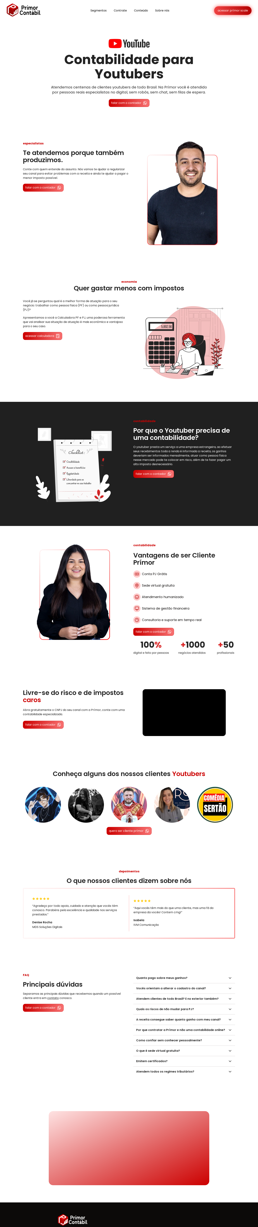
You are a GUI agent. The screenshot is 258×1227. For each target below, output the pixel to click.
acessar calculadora (42, 336)
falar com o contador (129, 103)
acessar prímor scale (233, 10)
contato (53, 998)
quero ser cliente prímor (129, 831)
